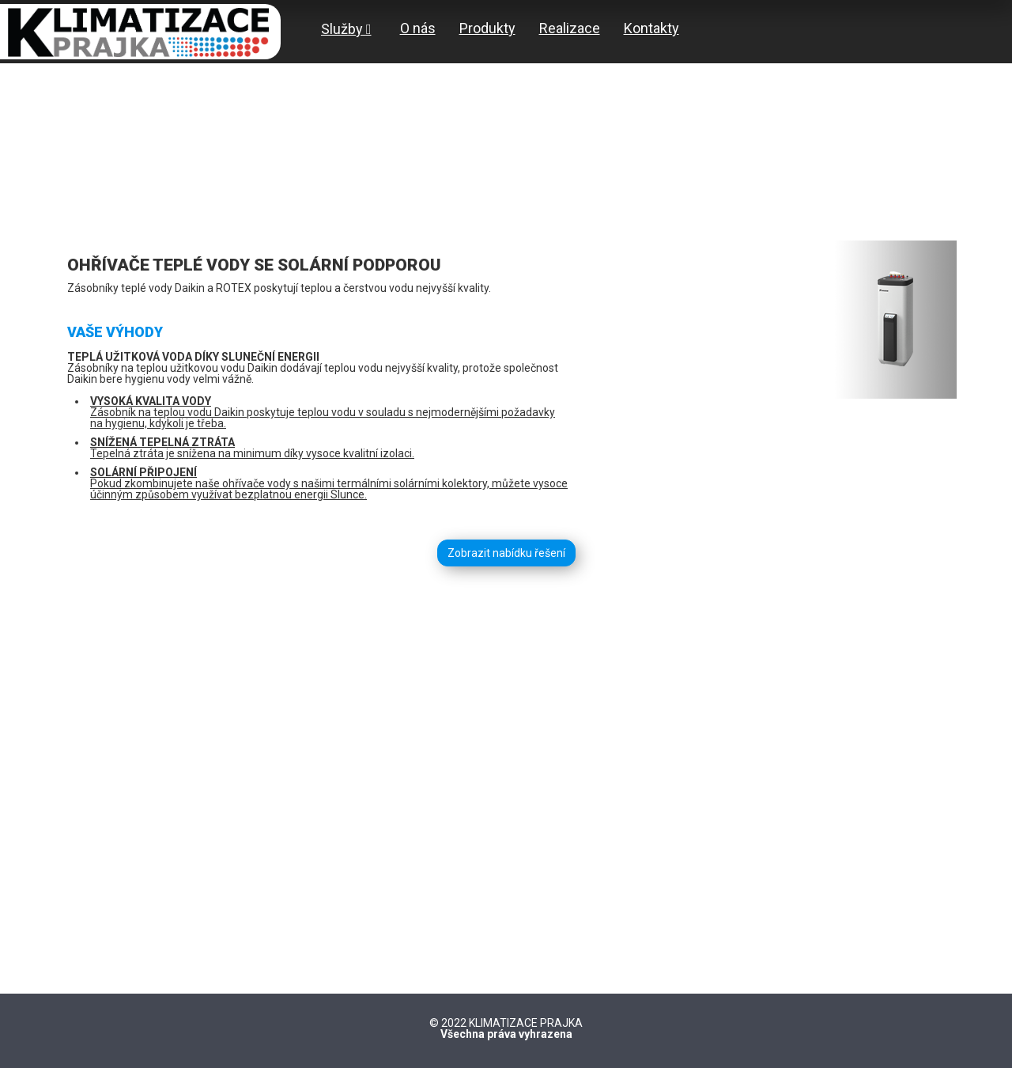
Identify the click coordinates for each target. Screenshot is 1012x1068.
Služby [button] (346, 29)
